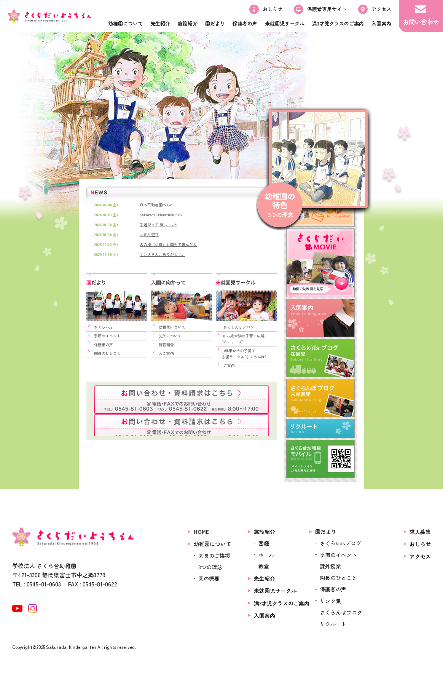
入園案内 (166, 353)
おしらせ (420, 544)
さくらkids (103, 327)
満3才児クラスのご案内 (281, 603)
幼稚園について (172, 327)
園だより (325, 531)
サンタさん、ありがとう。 (162, 254)
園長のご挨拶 (214, 555)
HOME (201, 531)
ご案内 (229, 365)
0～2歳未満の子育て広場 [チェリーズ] (240, 339)
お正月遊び (149, 234)
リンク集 (330, 601)
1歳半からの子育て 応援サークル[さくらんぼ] (241, 353)
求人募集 (420, 531)
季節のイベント (107, 336)
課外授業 (330, 566)
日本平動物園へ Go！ (158, 205)
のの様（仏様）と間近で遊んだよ (168, 244)
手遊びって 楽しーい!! (158, 224)
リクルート (333, 624)
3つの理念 (210, 567)
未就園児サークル (275, 591)
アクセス (420, 556)
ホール (266, 555)
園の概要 (209, 579)
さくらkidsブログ (340, 543)
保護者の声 (103, 344)
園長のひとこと (107, 353)
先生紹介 (264, 579)
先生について (170, 336)
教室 (263, 566)
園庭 (263, 543)
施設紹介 (166, 344)
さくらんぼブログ (238, 327)
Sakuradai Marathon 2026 (161, 214)
